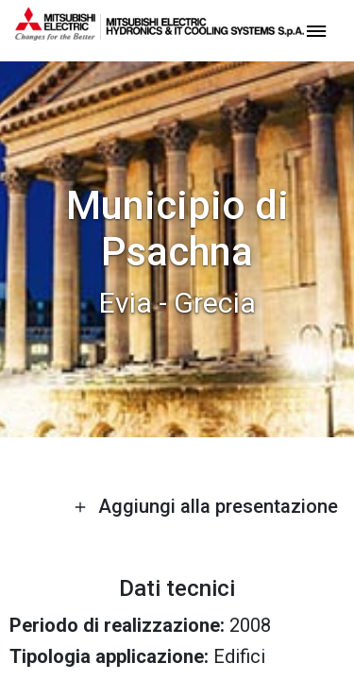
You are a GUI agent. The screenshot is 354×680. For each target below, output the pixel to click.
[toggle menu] (316, 29)
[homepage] (159, 33)
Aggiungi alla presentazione (206, 506)
